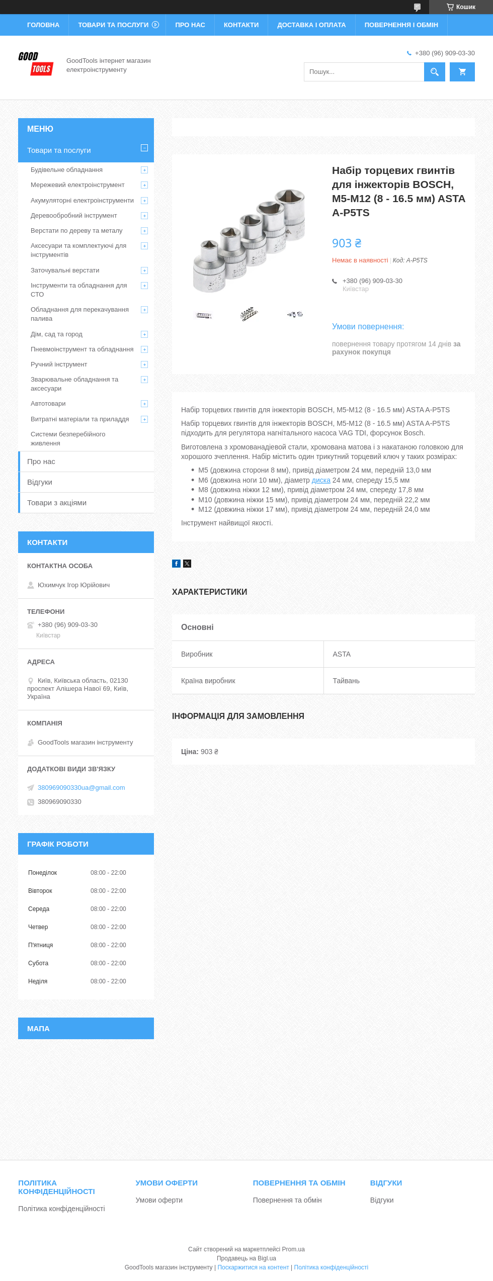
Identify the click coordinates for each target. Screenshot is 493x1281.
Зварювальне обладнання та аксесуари (74, 384)
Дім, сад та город (57, 334)
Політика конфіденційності (61, 1209)
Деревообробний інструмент (74, 215)
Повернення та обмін (287, 1200)
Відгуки (39, 482)
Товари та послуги (113, 25)
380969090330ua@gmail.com (81, 787)
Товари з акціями (57, 502)
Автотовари (48, 403)
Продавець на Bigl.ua (246, 1258)
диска (321, 480)
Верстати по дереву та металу (77, 230)
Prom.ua (293, 1249)
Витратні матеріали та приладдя (80, 419)
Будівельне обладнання (67, 169)
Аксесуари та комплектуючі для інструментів (78, 250)
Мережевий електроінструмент (78, 185)
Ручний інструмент (59, 364)
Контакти (241, 25)
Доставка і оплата (311, 25)
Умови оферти (159, 1200)
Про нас (190, 25)
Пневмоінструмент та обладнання (82, 349)
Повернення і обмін (402, 25)
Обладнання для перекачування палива (80, 314)
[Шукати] (434, 71)
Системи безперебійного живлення (68, 438)
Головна (43, 25)
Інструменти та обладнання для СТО (79, 290)
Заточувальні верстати (65, 270)
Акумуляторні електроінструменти (82, 200)
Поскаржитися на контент (253, 1267)
